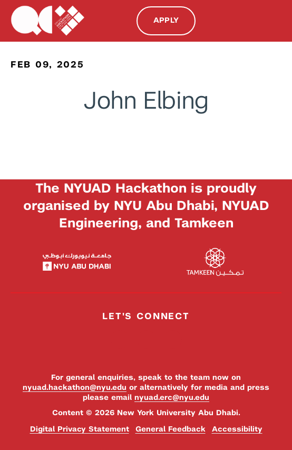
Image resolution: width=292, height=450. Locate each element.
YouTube (172, 339)
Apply (166, 20)
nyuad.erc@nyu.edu (171, 397)
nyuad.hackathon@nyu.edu (74, 387)
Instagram (146, 339)
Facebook (120, 339)
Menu (276, 19)
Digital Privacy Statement (79, 429)
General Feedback (170, 429)
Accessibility (237, 429)
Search (254, 20)
